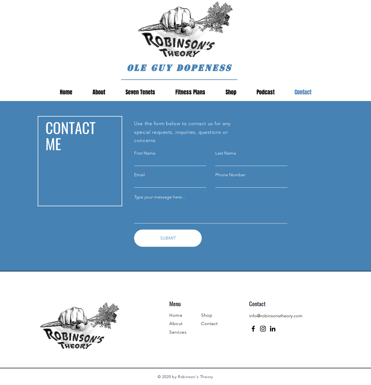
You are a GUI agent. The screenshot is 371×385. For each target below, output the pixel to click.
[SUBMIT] (168, 238)
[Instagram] (263, 329)
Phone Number (230, 175)
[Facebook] (253, 329)
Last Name (225, 153)
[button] (266, 92)
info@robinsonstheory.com (276, 315)
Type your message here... (159, 197)
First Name (144, 153)
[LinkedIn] (273, 329)
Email (139, 175)
